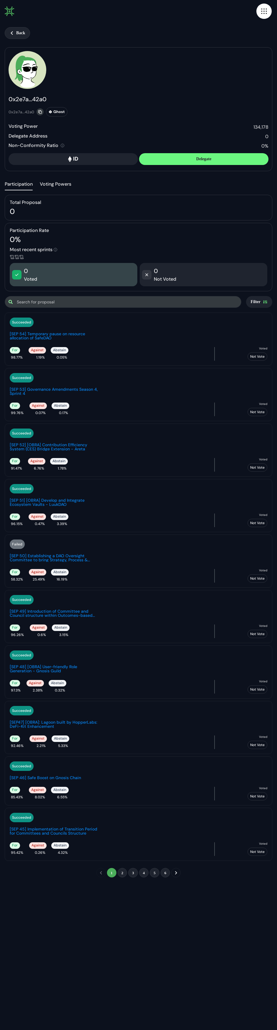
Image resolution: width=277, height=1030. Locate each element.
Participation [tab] (19, 184)
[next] (176, 872)
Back (17, 33)
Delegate (203, 159)
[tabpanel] (138, 541)
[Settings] (259, 302)
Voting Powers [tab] (55, 184)
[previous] (101, 872)
